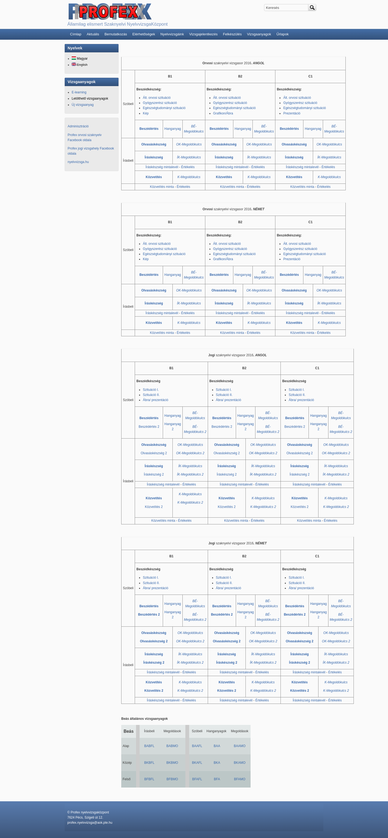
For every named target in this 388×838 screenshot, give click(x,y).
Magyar (80, 58)
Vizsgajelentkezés (203, 34)
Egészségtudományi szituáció (164, 108)
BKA (217, 763)
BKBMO (172, 763)
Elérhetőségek (143, 34)
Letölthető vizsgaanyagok (90, 98)
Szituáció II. (151, 395)
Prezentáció (291, 113)
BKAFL (197, 763)
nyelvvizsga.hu (78, 162)
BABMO (172, 746)
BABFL (149, 746)
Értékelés (188, 167)
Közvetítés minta (162, 187)
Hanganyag (172, 129)
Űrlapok (282, 34)
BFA (217, 779)
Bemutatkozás (116, 34)
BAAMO (239, 746)
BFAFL (197, 779)
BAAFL (197, 746)
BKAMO (239, 763)
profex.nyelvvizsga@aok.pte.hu (89, 823)
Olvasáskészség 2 (154, 453)
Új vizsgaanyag (82, 105)
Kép (145, 113)
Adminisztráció (78, 126)
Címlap (75, 34)
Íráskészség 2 (154, 474)
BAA (217, 746)
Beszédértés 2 (148, 427)
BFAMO (239, 779)
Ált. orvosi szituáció (157, 98)
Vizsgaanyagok (259, 34)
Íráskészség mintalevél (162, 167)
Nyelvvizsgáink (172, 34)
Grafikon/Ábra (223, 113)
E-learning (79, 92)
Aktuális (93, 34)
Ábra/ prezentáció (155, 400)
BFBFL (149, 779)
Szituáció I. (151, 390)
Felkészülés (232, 34)
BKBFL (149, 763)
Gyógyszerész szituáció (160, 103)
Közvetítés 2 (154, 507)
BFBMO (172, 779)
